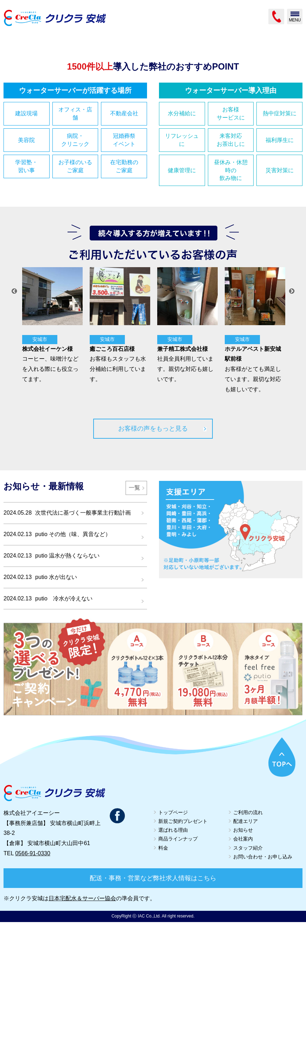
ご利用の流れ (248, 927)
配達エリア (245, 936)
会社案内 (243, 954)
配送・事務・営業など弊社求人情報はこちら (153, 993)
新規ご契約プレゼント (183, 936)
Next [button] (292, 406)
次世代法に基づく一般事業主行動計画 (83, 628)
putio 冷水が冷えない (64, 713)
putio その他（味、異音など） (73, 649)
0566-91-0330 (32, 968)
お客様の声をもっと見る (153, 543)
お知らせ (243, 945)
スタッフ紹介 (248, 962)
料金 (163, 962)
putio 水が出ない (56, 692)
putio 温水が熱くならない (67, 671)
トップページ (173, 927)
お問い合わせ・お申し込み (262, 971)
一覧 (134, 602)
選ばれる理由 (173, 945)
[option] (51, 440)
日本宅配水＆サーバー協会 (82, 1013)
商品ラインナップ (178, 954)
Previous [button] (14, 406)
